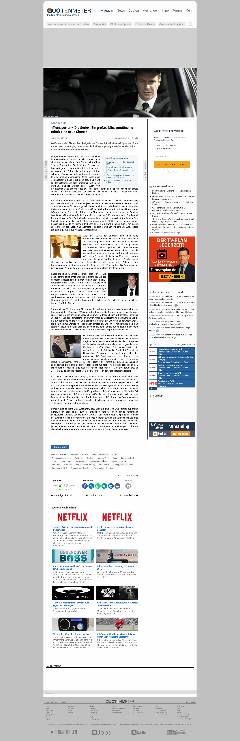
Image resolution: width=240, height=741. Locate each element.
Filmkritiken (82, 725)
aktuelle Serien (149, 725)
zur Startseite (94, 495)
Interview (71, 713)
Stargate (68, 464)
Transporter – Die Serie (104, 468)
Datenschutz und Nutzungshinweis (183, 716)
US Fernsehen (92, 725)
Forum (177, 10)
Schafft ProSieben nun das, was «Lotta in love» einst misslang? (170, 336)
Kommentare (60, 446)
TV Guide (121, 725)
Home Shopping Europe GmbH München (166, 383)
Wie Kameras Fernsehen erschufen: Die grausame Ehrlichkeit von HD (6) (169, 209)
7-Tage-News (50, 715)
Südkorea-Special (120, 24)
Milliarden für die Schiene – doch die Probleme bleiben (172, 192)
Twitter (48, 719)
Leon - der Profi (127, 458)
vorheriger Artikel (61, 495)
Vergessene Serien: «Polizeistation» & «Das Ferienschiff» (165, 322)
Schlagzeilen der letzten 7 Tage (166, 232)
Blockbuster (129, 725)
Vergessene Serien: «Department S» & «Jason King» (171, 316)
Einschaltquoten (110, 725)
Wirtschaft (93, 713)
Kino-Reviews (138, 713)
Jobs (178, 710)
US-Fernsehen (94, 719)
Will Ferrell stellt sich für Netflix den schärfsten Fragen (172, 214)
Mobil (48, 713)
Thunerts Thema (145, 24)
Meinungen (150, 10)
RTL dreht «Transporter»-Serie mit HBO (120, 163)
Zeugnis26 (99, 24)
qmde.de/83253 (132, 475)
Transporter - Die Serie (123, 464)
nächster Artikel (128, 495)
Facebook (49, 717)
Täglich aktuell (116, 713)
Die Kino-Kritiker (160, 710)
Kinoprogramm (160, 725)
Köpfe (92, 717)
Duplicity (90, 458)
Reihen (70, 710)
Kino (165, 10)
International (94, 715)
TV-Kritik (136, 710)
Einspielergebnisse (161, 713)
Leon (115, 458)
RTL (88, 156)
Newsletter (49, 710)
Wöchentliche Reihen (118, 708)
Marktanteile (115, 710)
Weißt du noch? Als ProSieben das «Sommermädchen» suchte (171, 297)
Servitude (56, 464)
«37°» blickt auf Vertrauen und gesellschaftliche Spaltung (173, 203)
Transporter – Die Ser (80, 468)
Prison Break (65, 461)
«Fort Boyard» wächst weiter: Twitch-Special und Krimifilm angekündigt (173, 197)
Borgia (114, 454)
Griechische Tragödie (171, 24)
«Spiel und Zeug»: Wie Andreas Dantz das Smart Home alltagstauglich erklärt (173, 220)
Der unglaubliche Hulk (61, 458)
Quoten (133, 10)
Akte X (85, 454)
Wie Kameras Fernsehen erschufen (68, 24)
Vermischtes (94, 710)
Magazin (107, 10)
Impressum (181, 721)
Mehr (189, 10)
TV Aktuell (60, 725)
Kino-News (159, 708)
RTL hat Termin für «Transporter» (120, 167)
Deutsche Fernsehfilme (175, 725)
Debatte (136, 708)
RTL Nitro (55, 385)
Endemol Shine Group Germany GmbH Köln (169, 351)
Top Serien (187, 725)
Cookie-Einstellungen (184, 719)
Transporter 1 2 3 (59, 468)
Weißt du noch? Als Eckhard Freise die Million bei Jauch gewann (172, 304)
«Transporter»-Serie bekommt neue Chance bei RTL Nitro (120, 176)
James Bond (103, 458)
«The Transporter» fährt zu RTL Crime (119, 181)
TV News (101, 725)
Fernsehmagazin (71, 725)
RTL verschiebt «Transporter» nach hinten (120, 171)
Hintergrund (72, 708)
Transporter (104, 464)
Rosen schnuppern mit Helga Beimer (169, 329)
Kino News (52, 725)
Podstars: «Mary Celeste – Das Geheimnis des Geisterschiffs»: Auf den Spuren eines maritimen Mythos (173, 227)
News (121, 10)
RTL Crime (71, 309)
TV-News (93, 708)
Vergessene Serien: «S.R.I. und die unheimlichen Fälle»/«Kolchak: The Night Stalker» (171, 310)
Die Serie (79, 458)
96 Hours (74, 454)
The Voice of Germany (85, 464)
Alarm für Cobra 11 (100, 454)
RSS (47, 708)
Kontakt (179, 713)
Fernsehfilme (138, 725)
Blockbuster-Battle (161, 715)
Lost (54, 461)
